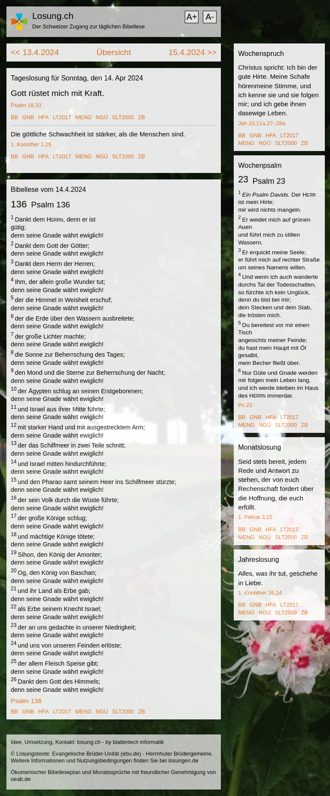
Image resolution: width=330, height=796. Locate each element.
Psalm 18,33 (26, 105)
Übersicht (113, 52)
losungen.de (183, 760)
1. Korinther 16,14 (260, 592)
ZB (141, 117)
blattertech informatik (138, 742)
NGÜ (102, 117)
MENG (83, 117)
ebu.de (130, 753)
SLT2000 (123, 117)
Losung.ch (52, 16)
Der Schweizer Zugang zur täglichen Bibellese (88, 26)
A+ (191, 17)
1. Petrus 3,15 (255, 517)
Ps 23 (245, 405)
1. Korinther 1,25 (31, 144)
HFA (43, 117)
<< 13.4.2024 (35, 52)
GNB (28, 117)
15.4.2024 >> (192, 52)
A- (209, 17)
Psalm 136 (26, 700)
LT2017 (62, 117)
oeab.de (21, 779)
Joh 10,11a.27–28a (261, 123)
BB (14, 117)
